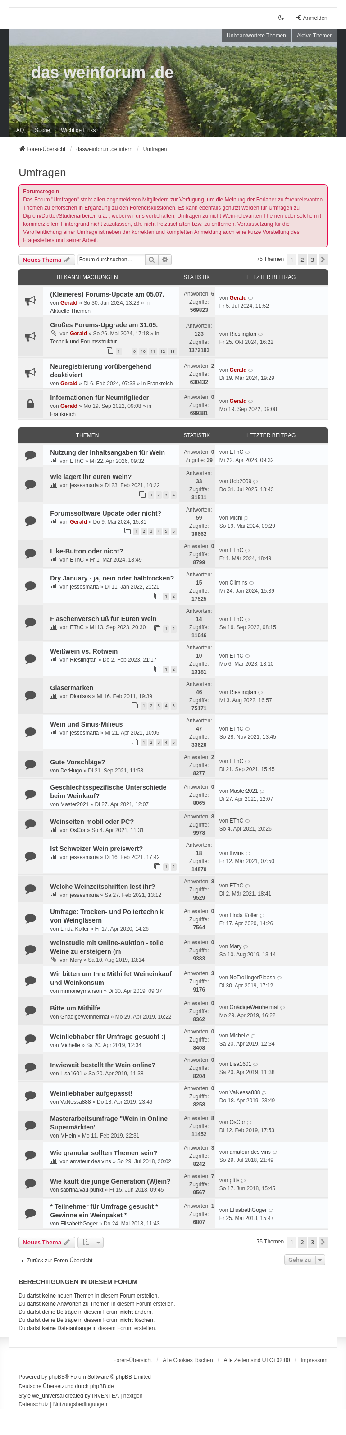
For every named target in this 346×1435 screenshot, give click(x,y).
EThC (77, 461)
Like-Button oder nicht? (86, 551)
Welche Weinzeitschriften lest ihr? (102, 886)
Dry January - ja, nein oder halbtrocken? (112, 578)
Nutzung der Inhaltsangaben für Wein (107, 452)
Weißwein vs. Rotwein (84, 651)
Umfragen (42, 172)
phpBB (57, 1377)
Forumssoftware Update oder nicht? (105, 513)
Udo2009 (240, 481)
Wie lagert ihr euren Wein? (91, 476)
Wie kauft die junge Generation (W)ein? (110, 1181)
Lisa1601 (71, 1073)
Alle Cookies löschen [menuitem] (188, 1360)
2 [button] (302, 260)
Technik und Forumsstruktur (83, 341)
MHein (68, 1136)
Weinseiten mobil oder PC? (92, 821)
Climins (238, 583)
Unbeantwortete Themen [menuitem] (256, 35)
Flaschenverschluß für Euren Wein (103, 618)
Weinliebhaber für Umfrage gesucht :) (107, 1036)
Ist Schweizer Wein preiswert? (96, 848)
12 (162, 351)
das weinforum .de (102, 72)
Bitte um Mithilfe (75, 1008)
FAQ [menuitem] (18, 130)
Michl (235, 518)
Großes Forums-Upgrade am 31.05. (104, 325)
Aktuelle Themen (70, 311)
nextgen (133, 1396)
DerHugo (71, 771)
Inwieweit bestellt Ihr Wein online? (102, 1065)
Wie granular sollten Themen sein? (103, 1152)
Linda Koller (74, 929)
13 (172, 351)
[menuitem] (78, 130)
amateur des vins (90, 1161)
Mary (76, 960)
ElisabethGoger (79, 1223)
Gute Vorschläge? (77, 762)
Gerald (68, 303)
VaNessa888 (75, 1102)
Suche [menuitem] (42, 130)
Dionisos (80, 696)
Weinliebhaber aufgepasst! (91, 1093)
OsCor (78, 830)
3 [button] (312, 260)
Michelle (70, 1045)
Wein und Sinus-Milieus (86, 724)
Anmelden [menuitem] (311, 17)
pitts (234, 1180)
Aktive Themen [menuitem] (315, 35)
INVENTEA (105, 1396)
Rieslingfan (242, 334)
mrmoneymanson (81, 991)
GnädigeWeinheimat (84, 1017)
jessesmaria (84, 485)
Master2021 (74, 804)
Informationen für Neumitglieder (99, 397)
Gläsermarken (71, 687)
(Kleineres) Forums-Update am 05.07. (107, 294)
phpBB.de (102, 1386)
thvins (236, 853)
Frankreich (160, 383)
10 (143, 351)
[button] (323, 259)
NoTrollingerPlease (252, 977)
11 (152, 351)
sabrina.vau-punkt (81, 1190)
